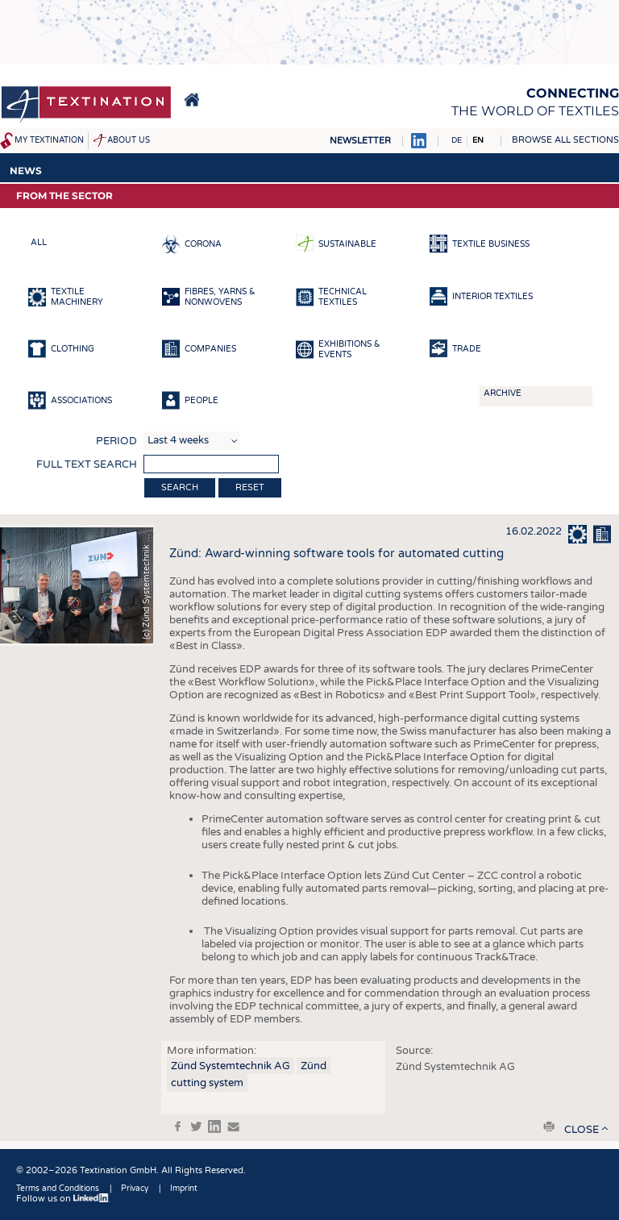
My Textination (49, 140)
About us (128, 140)
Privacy (134, 1188)
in (214, 1126)
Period (116, 441)
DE (456, 140)
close (581, 1129)
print (549, 1126)
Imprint (183, 1188)
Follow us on (63, 1198)
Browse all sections (565, 140)
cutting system (207, 1082)
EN (478, 140)
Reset (249, 487)
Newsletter (360, 140)
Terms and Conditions (57, 1188)
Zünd (313, 1066)
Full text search (86, 464)
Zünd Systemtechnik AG (230, 1066)
